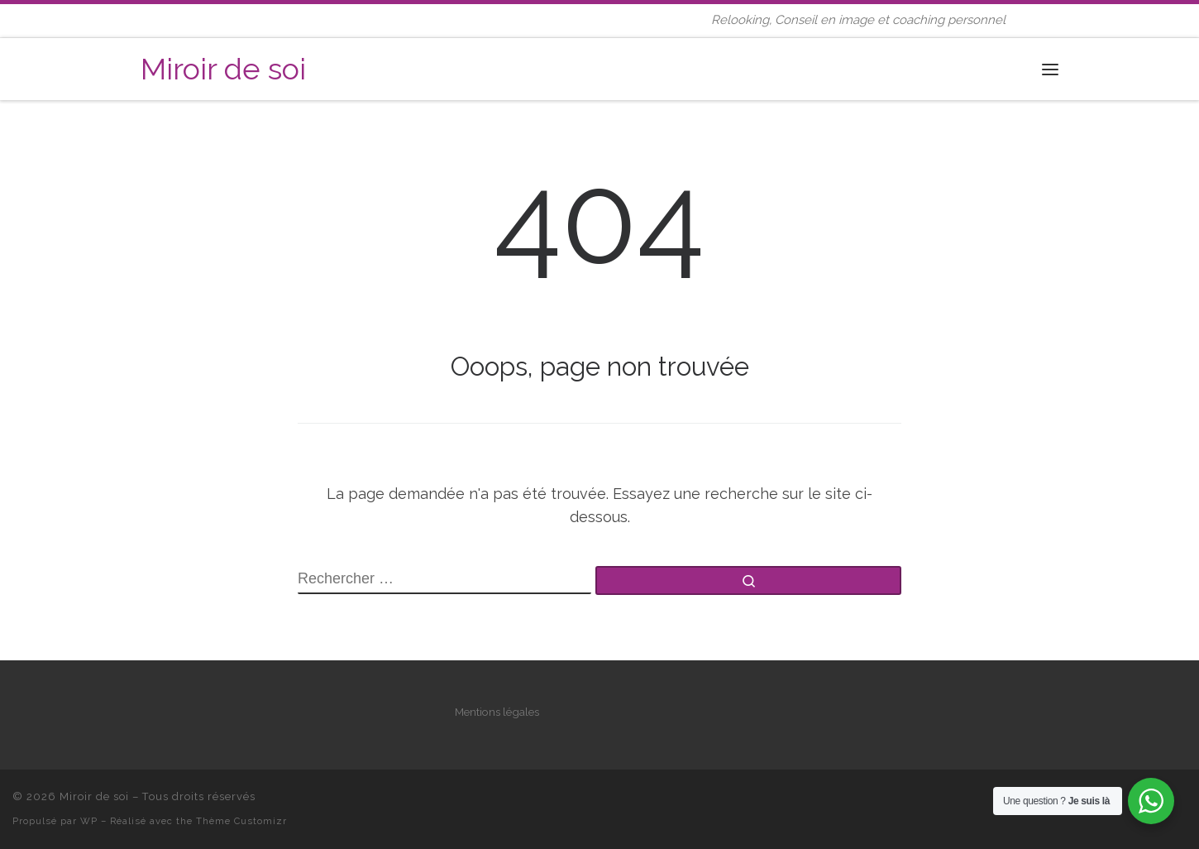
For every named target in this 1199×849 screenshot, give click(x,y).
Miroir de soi (94, 796)
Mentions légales (497, 711)
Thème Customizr (241, 821)
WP (89, 821)
